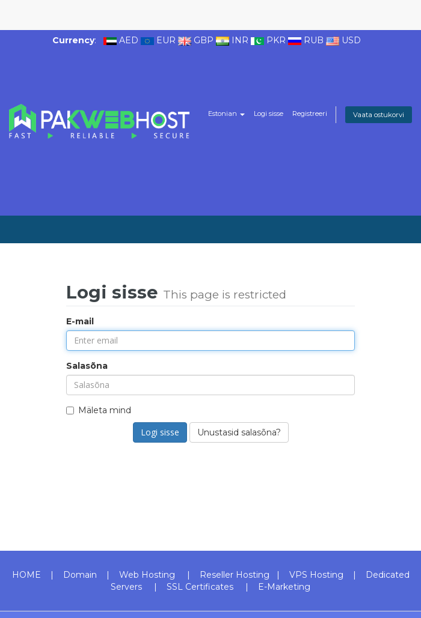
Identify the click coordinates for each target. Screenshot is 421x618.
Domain (80, 574)
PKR (276, 40)
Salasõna (87, 365)
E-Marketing (284, 586)
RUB (314, 40)
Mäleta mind (98, 410)
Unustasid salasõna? (239, 432)
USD (351, 40)
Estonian (226, 113)
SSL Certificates (200, 586)
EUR (166, 40)
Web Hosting (147, 574)
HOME (26, 574)
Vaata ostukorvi (378, 115)
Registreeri (309, 113)
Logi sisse (268, 113)
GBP (204, 40)
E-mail (80, 321)
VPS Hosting (316, 574)
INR (240, 40)
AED (128, 40)
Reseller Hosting (234, 574)
